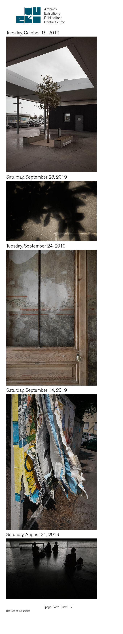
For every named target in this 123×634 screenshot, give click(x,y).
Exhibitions (52, 13)
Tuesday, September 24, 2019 (35, 246)
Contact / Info (54, 22)
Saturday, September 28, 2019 (36, 177)
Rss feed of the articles (18, 610)
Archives (50, 9)
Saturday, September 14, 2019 (36, 390)
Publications (53, 18)
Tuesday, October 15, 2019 (32, 33)
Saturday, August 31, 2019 (32, 534)
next (64, 607)
